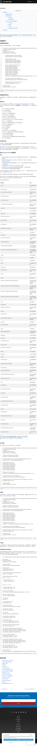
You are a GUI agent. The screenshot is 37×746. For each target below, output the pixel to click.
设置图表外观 (5, 663)
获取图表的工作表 (5, 672)
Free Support (18, 726)
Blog (18, 731)
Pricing (18, 721)
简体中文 (30, 1)
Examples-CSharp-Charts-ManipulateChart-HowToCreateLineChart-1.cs (13, 538)
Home (18, 716)
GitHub (2, 91)
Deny (26, 742)
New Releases (18, 719)
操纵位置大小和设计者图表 (7, 675)
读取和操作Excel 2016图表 (7, 660)
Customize (11, 742)
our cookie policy (13, 737)
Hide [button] (20, 10)
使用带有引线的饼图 (6, 677)
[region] (18, 68)
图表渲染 (4, 681)
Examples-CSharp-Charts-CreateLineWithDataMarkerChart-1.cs (12, 653)
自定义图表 (4, 666)
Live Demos (18, 724)
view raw (34, 90)
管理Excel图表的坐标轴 (7, 661)
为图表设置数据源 (5, 668)
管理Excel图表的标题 (6, 680)
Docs (18, 723)
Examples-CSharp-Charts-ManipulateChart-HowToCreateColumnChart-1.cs (14, 90)
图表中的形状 (5, 678)
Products (18, 718)
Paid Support (18, 728)
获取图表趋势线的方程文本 (7, 683)
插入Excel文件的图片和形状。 (30, 689)
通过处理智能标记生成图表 (7, 671)
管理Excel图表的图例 (6, 674)
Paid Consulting (18, 730)
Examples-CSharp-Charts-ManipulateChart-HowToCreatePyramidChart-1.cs (14, 487)
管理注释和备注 (4, 689)
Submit (18, 703)
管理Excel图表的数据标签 (7, 669)
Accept (18, 739)
